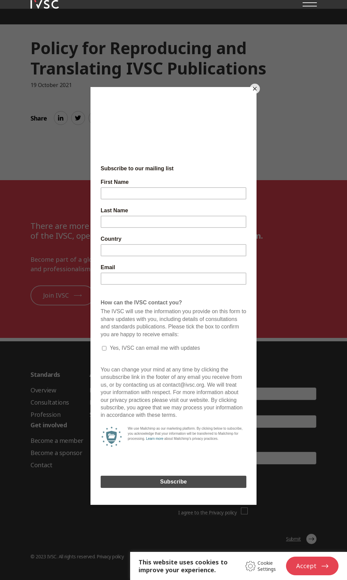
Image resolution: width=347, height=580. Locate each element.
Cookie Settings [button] (267, 566)
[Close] (255, 89)
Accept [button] (306, 566)
